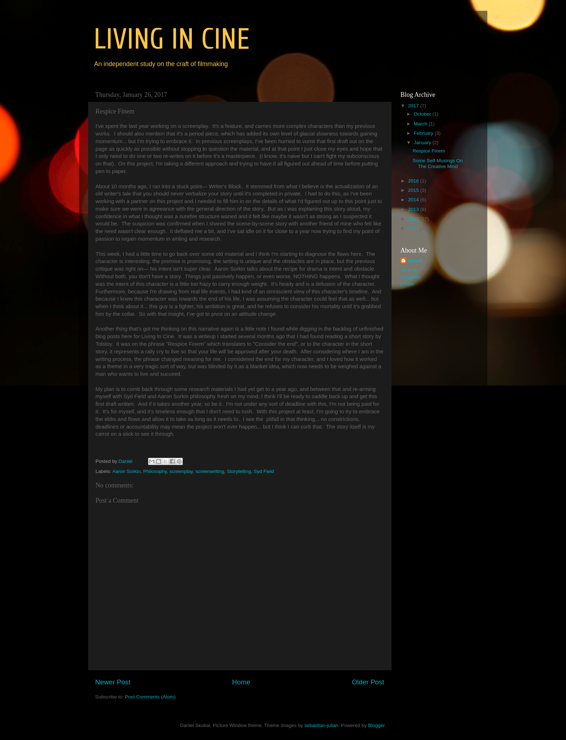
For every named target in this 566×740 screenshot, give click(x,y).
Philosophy (155, 471)
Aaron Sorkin (126, 471)
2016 (414, 181)
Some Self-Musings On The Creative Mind (437, 163)
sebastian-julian (321, 725)
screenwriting (209, 471)
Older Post (368, 682)
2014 (414, 199)
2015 (414, 190)
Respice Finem (428, 151)
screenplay (181, 471)
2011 (414, 228)
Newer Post (113, 682)
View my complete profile (410, 277)
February (424, 133)
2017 (414, 105)
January (423, 142)
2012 (414, 218)
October (423, 114)
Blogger (376, 725)
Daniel (415, 260)
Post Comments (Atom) (150, 697)
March (421, 123)
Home (241, 682)
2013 (414, 209)
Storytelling (239, 471)
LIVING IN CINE (172, 39)
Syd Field (264, 471)
